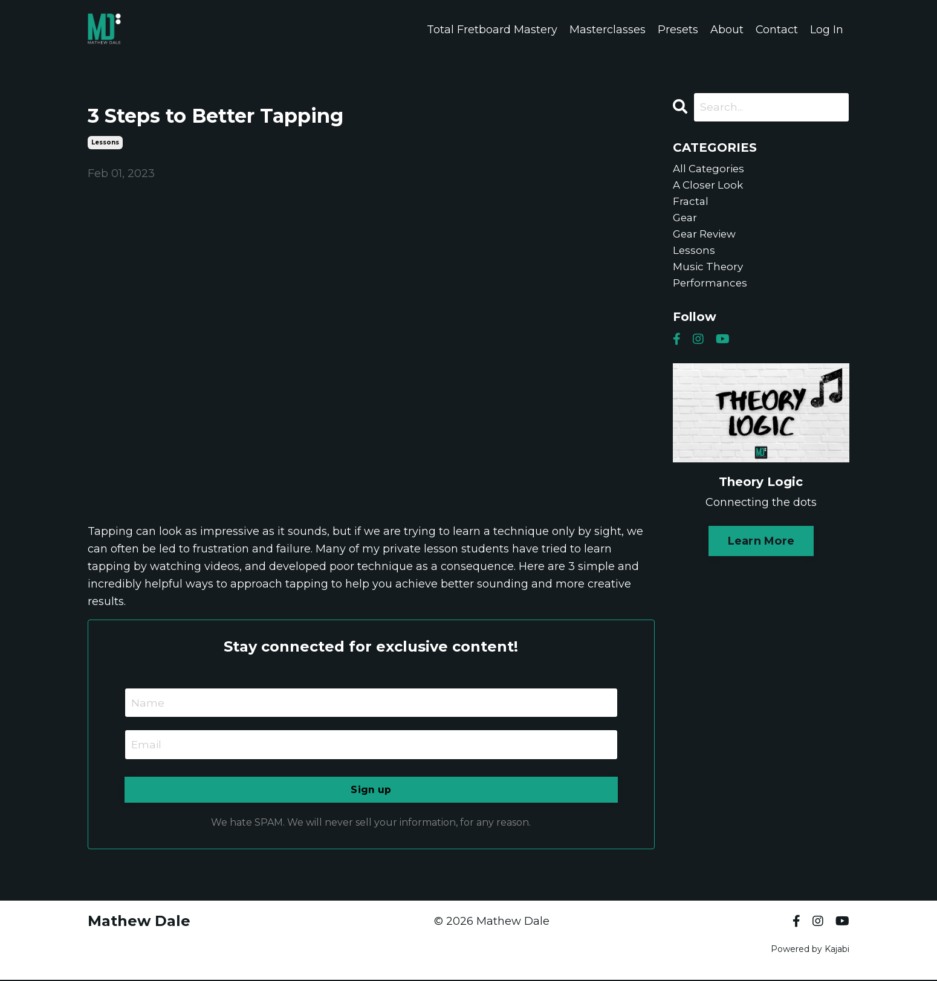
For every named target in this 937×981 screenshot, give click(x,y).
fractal (691, 205)
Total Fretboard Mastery (491, 29)
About (726, 29)
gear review (707, 239)
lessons (105, 142)
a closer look (710, 187)
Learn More (761, 550)
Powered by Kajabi (810, 950)
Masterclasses (607, 29)
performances (711, 292)
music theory (709, 274)
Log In (826, 29)
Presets (677, 29)
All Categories (710, 169)
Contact (776, 29)
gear (686, 221)
